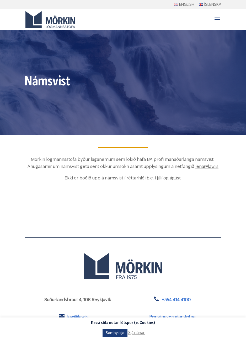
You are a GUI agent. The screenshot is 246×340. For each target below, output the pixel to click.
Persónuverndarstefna (172, 316)
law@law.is (77, 316)
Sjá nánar (136, 332)
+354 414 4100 (176, 299)
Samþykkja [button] (115, 333)
